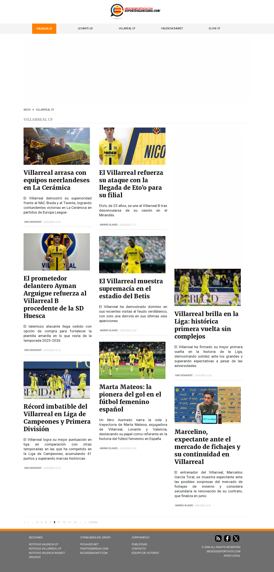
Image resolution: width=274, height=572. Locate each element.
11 (69, 522)
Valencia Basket (172, 28)
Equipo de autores (145, 552)
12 (75, 522)
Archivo (35, 557)
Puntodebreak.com (94, 548)
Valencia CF (44, 28)
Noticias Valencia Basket (47, 552)
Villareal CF (127, 28)
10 (63, 522)
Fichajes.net (89, 544)
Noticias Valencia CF (43, 544)
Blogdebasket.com (93, 552)
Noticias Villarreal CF (45, 548)
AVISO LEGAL (232, 555)
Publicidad (139, 544)
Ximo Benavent (33, 222)
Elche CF (214, 28)
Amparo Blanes (109, 225)
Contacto (139, 548)
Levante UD (85, 28)
